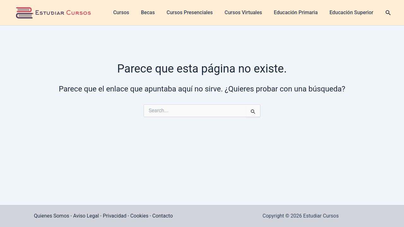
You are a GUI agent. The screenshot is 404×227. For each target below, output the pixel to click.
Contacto (162, 216)
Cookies (139, 216)
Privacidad (115, 216)
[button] (378, 13)
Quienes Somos (51, 216)
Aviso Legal (86, 216)
